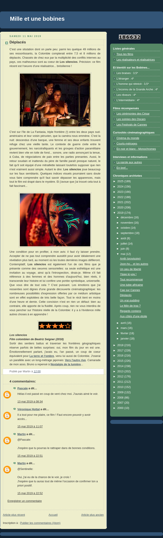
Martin (21, 434)
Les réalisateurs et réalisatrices (136, 59)
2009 (120, 392)
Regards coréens (130, 311)
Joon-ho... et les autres (134, 263)
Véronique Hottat (28, 409)
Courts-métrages (127, 143)
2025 (120, 181)
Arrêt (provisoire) (130, 258)
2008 (120, 397)
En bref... (122, 167)
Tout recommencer (131, 279)
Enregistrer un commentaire (24, 501)
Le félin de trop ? (130, 305)
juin (123, 248)
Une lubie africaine (131, 284)
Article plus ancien (92, 514)
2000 (120, 408)
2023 (120, 191)
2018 (120, 345)
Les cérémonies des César (133, 113)
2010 (120, 387)
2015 (120, 360)
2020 (120, 207)
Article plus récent (14, 514)
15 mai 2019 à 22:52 (30, 493)
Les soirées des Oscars (131, 119)
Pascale (22, 388)
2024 (120, 186)
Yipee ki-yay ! (128, 274)
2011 (120, 381)
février (125, 333)
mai (123, 254)
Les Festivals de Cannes (132, 124)
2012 (120, 376)
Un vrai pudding (129, 300)
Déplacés (126, 295)
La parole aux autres (129, 162)
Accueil (53, 514)
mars (124, 328)
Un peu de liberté (130, 269)
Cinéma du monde (128, 138)
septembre (128, 233)
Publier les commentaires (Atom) (40, 523)
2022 (120, 197)
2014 (120, 366)
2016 (120, 355)
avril (124, 323)
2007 (120, 402)
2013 (120, 371)
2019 (120, 212)
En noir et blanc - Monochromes (136, 148)
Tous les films (125, 54)
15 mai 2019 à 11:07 (30, 426)
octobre (126, 227)
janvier (125, 338)
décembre (127, 217)
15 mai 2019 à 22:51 (30, 455)
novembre (127, 222)
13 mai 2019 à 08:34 (30, 401)
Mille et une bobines (37, 18)
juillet (124, 243)
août (124, 238)
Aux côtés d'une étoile (133, 316)
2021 (120, 202)
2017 (120, 350)
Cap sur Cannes (130, 290)
